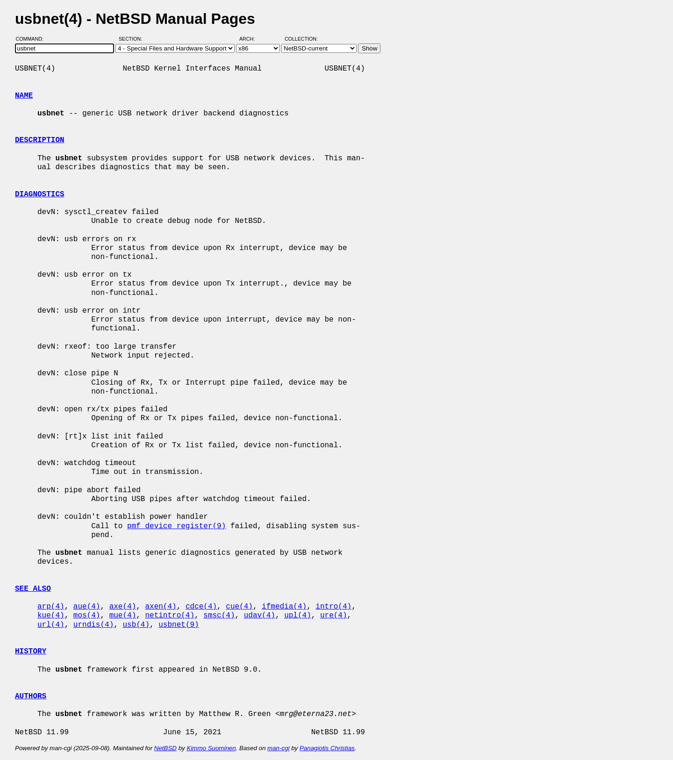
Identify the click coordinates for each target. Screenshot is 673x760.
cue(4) (239, 607)
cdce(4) (201, 607)
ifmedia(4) (284, 607)
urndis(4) (93, 625)
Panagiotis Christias (327, 748)
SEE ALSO (33, 589)
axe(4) (122, 607)
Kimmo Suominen (211, 748)
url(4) (50, 625)
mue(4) (122, 615)
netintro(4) (169, 615)
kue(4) (50, 615)
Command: (32, 39)
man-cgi (278, 748)
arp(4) (50, 607)
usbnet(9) (178, 625)
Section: (132, 39)
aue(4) (86, 607)
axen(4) (160, 607)
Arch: (251, 39)
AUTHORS (30, 696)
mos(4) (86, 615)
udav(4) (259, 615)
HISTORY (30, 651)
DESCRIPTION (39, 140)
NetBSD (165, 748)
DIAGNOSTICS (39, 194)
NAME (24, 96)
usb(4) (136, 625)
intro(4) (333, 607)
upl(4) (297, 615)
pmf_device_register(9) (176, 526)
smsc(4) (219, 615)
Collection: (301, 39)
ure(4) (333, 615)
